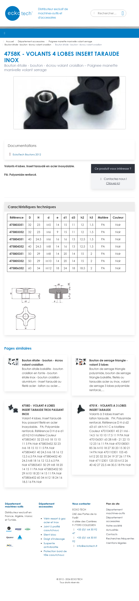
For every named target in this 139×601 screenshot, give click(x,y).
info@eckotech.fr (87, 545)
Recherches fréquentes (120, 538)
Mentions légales (116, 542)
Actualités (112, 529)
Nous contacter (81, 503)
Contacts (111, 534)
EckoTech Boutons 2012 (24, 154)
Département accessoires (46, 505)
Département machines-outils (14, 505)
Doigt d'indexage (54, 538)
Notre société (114, 525)
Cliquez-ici (113, 183)
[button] (134, 33)
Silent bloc (50, 534)
